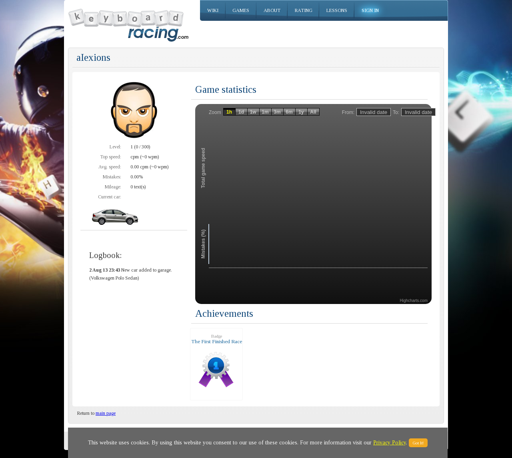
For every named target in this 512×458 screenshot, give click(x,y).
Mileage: (113, 187)
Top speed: (110, 157)
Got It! (418, 442)
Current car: (109, 197)
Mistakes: (112, 177)
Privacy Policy (389, 443)
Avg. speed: (109, 167)
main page (106, 413)
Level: (115, 147)
